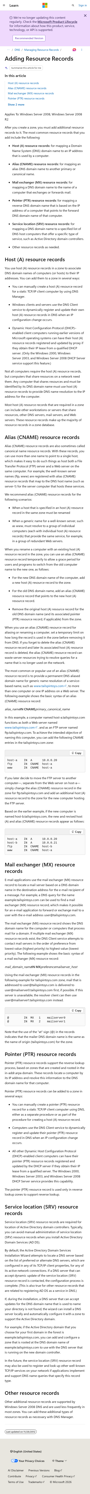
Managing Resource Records (41, 50)
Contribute (14, 1476)
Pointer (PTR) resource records (26, 98)
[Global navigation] (4, 5)
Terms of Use (15, 1482)
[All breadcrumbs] (8, 50)
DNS (17, 50)
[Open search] (73, 5)
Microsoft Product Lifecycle (57, 21)
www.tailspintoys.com (49, 686)
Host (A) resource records (23, 83)
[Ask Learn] (74, 50)
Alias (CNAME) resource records (27, 88)
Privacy (30, 1476)
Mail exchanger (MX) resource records (31, 93)
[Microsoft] (45, 5)
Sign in (83, 5)
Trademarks (35, 1482)
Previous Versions (39, 1470)
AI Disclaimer (16, 1470)
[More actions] (81, 50)
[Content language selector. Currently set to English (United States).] (26, 1451)
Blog (57, 1470)
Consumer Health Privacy (57, 1476)
